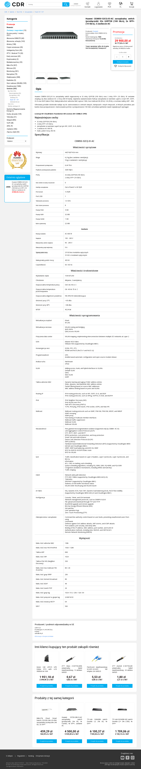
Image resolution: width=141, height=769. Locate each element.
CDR (5, 12)
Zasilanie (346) (12, 129)
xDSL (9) (10, 126)
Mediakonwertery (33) (14, 62)
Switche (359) (12, 89)
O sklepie (9, 756)
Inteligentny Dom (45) (14, 50)
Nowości (10, 27)
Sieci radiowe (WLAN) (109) (16, 83)
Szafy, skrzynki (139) (14, 114)
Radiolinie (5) (11, 80)
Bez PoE (19, 12)
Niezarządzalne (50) (15, 93)
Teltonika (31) (12, 117)
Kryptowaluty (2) (13, 59)
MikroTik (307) (12, 65)
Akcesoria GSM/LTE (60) (15, 38)
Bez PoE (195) (12, 91)
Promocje (11, 24)
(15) (16, 30)
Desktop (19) (14, 97)
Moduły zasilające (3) (14, 106)
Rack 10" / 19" (39, 12)
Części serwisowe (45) (15, 47)
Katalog (31, 756)
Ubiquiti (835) (11, 120)
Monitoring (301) (13, 71)
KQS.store (20, 766)
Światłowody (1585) (14, 86)
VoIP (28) (10, 123)
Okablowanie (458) (13, 77)
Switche (12, 12)
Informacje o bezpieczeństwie (44, 636)
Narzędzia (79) (12, 74)
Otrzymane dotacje (43, 756)
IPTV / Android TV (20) (15, 53)
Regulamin (21, 756)
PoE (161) (10, 104)
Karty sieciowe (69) (13, 56)
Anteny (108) (11, 44)
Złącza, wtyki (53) (13, 132)
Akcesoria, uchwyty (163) (16, 41)
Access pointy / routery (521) (15, 34)
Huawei (95, 31)
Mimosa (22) (11, 68)
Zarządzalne (28, 12)
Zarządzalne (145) (14, 95)
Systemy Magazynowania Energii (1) (16, 110)
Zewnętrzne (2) (14, 102)
